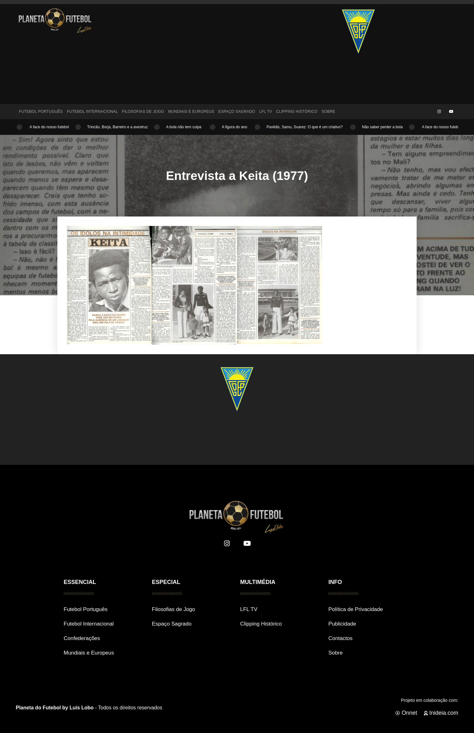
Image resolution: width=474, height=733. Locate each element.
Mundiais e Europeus (191, 111)
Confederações (82, 638)
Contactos (340, 638)
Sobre (328, 111)
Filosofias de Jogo (143, 111)
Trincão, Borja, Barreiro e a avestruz (118, 127)
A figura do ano (236, 127)
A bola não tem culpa (186, 127)
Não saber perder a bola (383, 127)
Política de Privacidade (355, 609)
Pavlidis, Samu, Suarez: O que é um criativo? (306, 127)
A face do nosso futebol (50, 127)
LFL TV (265, 111)
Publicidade (342, 624)
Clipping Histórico (296, 111)
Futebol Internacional (92, 111)
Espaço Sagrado (236, 111)
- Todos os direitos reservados (89, 707)
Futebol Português (41, 111)
